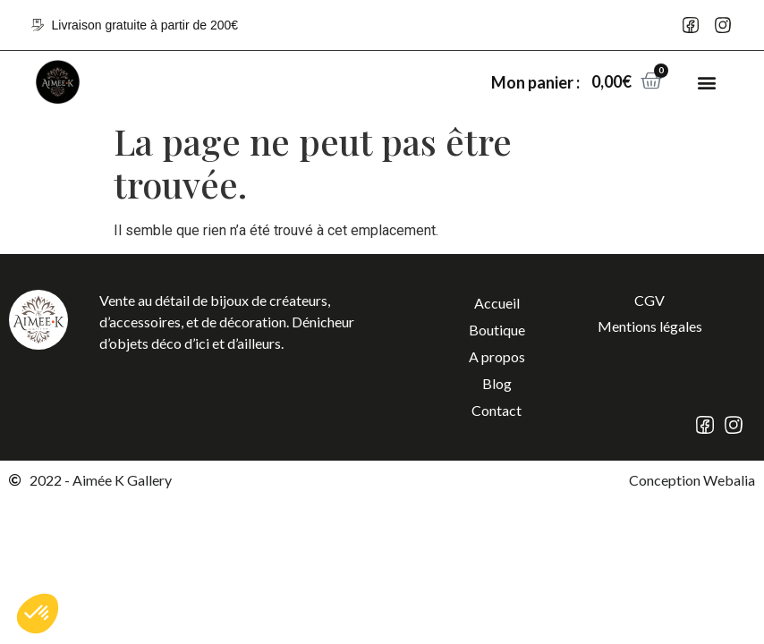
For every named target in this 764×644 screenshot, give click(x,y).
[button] (706, 82)
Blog (497, 383)
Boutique (497, 329)
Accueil (497, 302)
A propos (497, 356)
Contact (496, 410)
